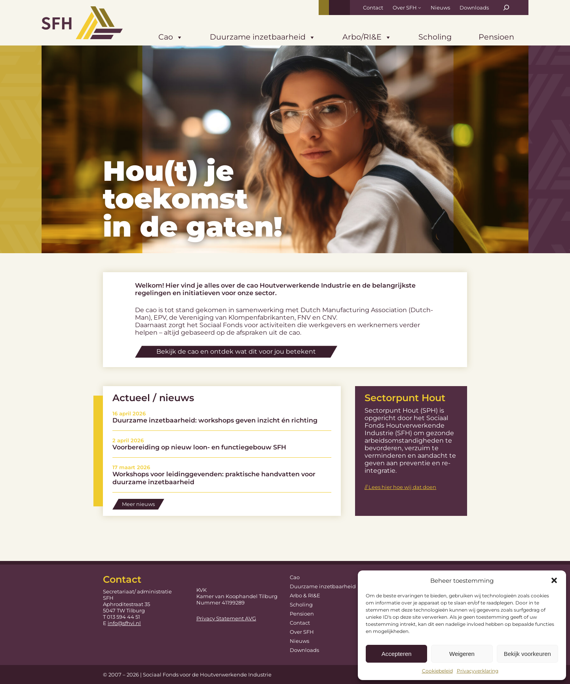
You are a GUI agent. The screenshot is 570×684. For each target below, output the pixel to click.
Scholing (435, 37)
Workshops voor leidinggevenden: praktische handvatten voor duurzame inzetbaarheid (213, 477)
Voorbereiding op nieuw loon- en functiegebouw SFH (199, 447)
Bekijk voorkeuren (527, 653)
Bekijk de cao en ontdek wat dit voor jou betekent (236, 351)
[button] (554, 580)
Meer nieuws (138, 504)
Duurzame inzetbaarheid (262, 37)
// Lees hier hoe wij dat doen (400, 487)
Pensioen (496, 37)
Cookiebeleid (437, 671)
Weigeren (462, 653)
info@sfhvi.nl (124, 623)
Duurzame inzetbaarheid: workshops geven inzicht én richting (214, 420)
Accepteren (397, 653)
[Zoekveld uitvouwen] (506, 7)
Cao (170, 37)
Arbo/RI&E (366, 37)
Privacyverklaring (477, 671)
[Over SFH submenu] (419, 7)
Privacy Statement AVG (226, 618)
